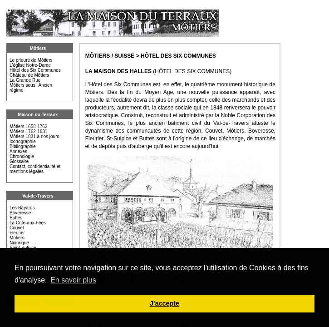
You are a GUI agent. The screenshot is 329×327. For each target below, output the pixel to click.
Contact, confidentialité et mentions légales (35, 169)
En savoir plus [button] (73, 280)
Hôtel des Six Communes (35, 70)
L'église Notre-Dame (30, 65)
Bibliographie (23, 146)
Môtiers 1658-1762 (28, 126)
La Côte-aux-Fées (28, 222)
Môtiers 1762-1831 (28, 131)
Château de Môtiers (29, 75)
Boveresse (20, 212)
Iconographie (23, 141)
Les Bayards (22, 207)
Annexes (18, 151)
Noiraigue (19, 242)
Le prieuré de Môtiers (31, 60)
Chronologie (22, 156)
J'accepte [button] (164, 303)
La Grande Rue (25, 80)
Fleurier (17, 232)
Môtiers (38, 48)
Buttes (16, 217)
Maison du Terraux (38, 114)
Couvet (17, 227)
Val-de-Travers (37, 195)
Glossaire (19, 161)
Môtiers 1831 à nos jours (34, 136)
